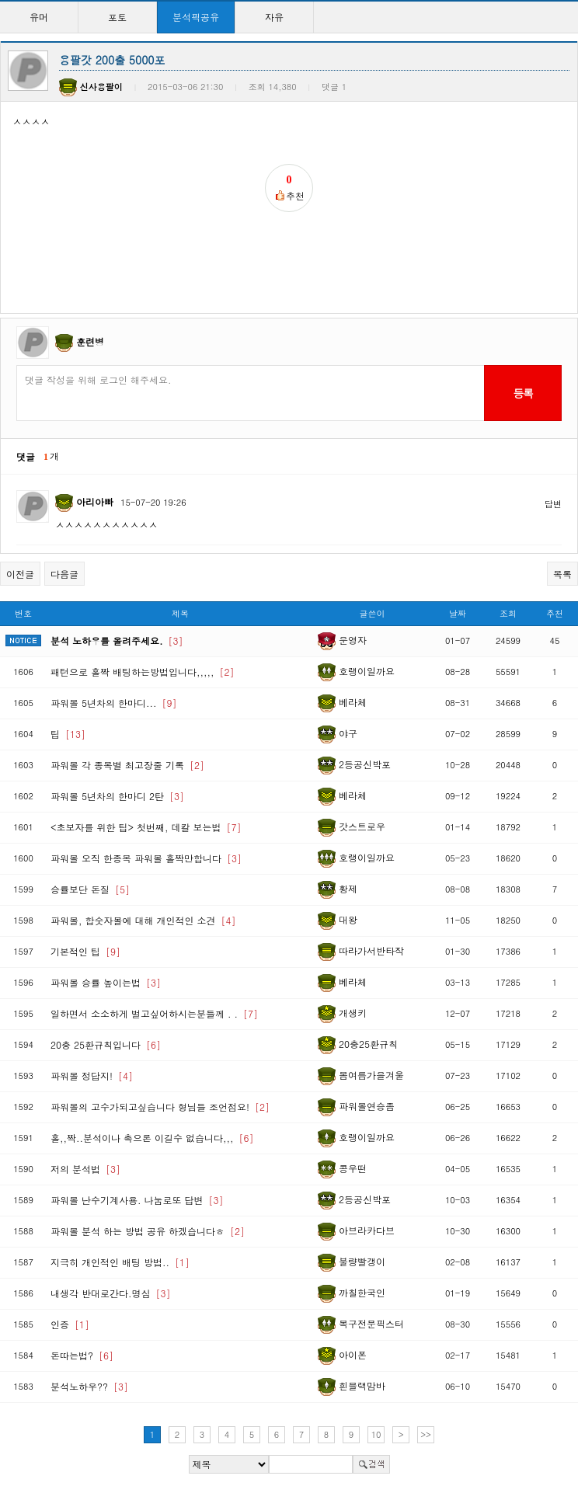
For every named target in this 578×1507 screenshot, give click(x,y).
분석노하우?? (89, 1386)
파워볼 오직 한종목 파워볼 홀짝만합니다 (146, 858)
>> (425, 1434)
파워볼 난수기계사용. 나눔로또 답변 (137, 1199)
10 (376, 1434)
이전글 (20, 573)
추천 (554, 613)
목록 (562, 573)
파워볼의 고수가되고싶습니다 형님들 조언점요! (160, 1106)
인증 (69, 1324)
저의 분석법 (85, 1168)
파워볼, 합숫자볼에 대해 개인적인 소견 (143, 920)
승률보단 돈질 (90, 889)
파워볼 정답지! (91, 1075)
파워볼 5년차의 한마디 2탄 (117, 795)
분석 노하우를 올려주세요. (116, 640)
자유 (274, 16)
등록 (522, 393)
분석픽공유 (195, 16)
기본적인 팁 (85, 951)
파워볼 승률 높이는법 (105, 982)
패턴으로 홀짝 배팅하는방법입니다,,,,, (142, 671)
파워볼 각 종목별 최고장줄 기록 (127, 764)
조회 (508, 613)
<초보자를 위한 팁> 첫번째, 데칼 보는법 (146, 827)
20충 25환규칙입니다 (105, 1044)
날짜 (457, 613)
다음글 (64, 573)
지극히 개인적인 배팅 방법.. (120, 1262)
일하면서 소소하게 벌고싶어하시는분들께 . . (154, 1013)
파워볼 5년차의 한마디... (113, 702)
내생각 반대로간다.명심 (110, 1293)
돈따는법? (81, 1355)
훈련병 (90, 341)
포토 (117, 16)
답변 (553, 504)
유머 (39, 16)
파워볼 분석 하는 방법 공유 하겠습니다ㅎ (147, 1230)
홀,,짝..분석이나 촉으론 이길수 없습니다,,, (152, 1137)
